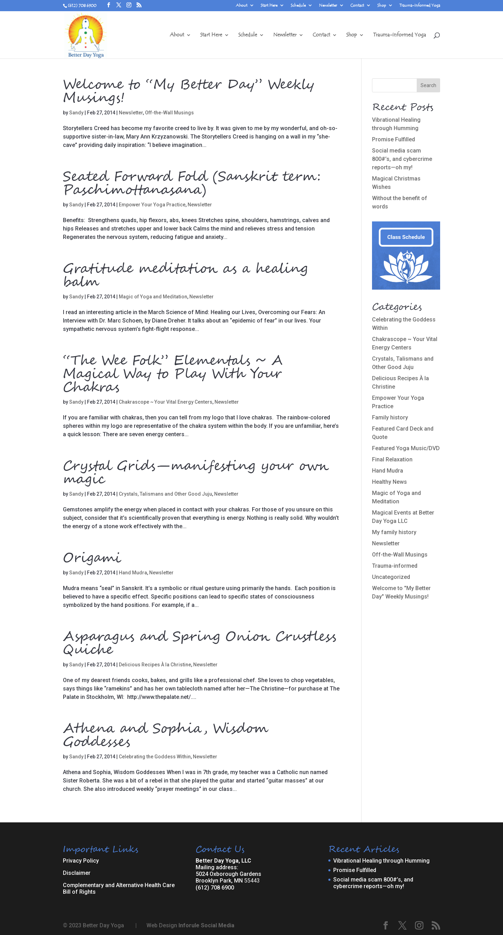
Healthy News (389, 482)
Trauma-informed (394, 565)
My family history (394, 532)
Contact (357, 5)
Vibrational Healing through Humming (381, 860)
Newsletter (328, 5)
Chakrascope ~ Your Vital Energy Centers (165, 402)
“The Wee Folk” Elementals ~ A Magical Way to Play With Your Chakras (173, 374)
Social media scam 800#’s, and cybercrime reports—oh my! (402, 159)
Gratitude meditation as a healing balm (185, 275)
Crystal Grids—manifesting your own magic (196, 473)
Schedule (298, 5)
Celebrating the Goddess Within (155, 756)
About (241, 5)
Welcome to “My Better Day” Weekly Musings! (188, 92)
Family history (390, 417)
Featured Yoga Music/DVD (406, 448)
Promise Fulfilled (393, 139)
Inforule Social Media (206, 925)
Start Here (269, 5)
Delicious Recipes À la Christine (155, 664)
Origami (92, 558)
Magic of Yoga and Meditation (153, 296)
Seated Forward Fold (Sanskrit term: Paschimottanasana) (192, 184)
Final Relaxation (392, 459)
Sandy (76, 112)
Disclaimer (76, 873)
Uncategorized (391, 577)
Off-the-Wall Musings (169, 112)
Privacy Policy (81, 860)
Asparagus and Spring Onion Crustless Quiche (199, 643)
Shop (381, 5)
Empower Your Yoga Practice (152, 204)
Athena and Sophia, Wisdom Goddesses (166, 735)
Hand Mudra (133, 572)
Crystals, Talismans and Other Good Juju (165, 494)
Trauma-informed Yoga (419, 5)
